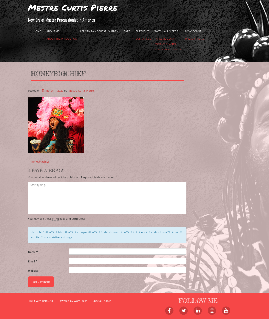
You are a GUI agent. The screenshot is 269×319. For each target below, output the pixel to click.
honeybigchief (58, 73)
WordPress (80, 300)
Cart (127, 31)
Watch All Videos (166, 31)
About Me (53, 31)
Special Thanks (102, 300)
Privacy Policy (194, 38)
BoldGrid (47, 300)
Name (33, 252)
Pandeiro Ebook (164, 38)
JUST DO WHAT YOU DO (168, 49)
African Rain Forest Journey (99, 31)
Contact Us (143, 38)
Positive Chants (165, 44)
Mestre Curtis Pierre (73, 7)
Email (32, 261)
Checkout (142, 31)
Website (33, 271)
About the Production (62, 38)
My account (193, 31)
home (37, 31)
